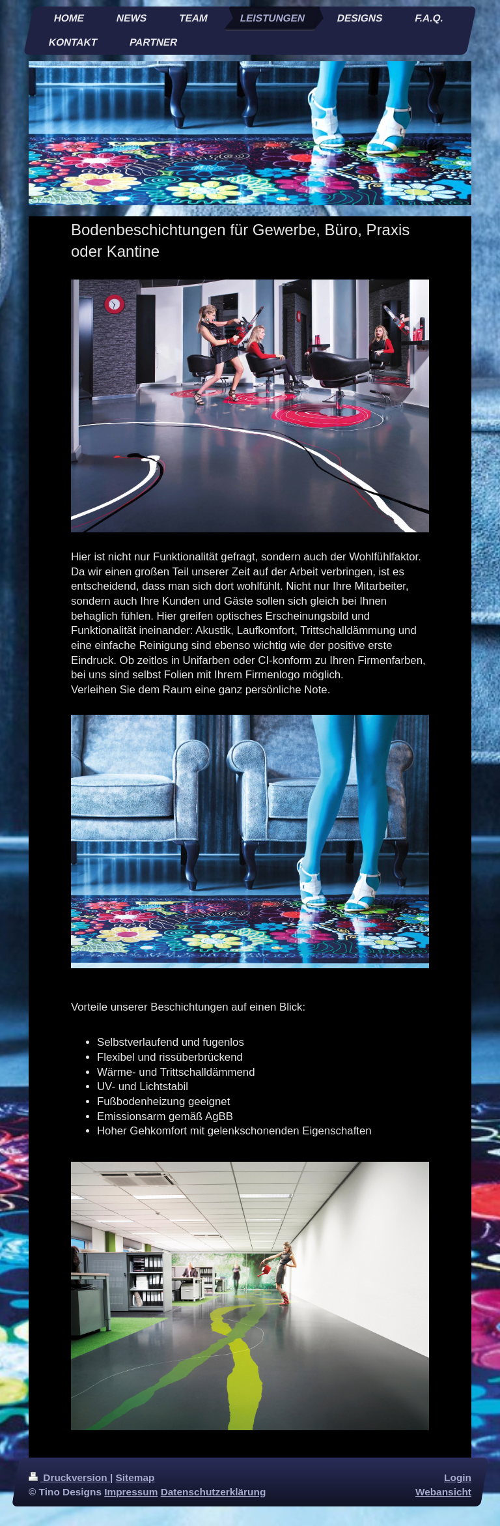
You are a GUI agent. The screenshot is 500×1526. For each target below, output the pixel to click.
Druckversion (69, 1477)
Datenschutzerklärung (213, 1491)
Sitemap (135, 1477)
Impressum (131, 1491)
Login (457, 1477)
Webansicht (443, 1491)
